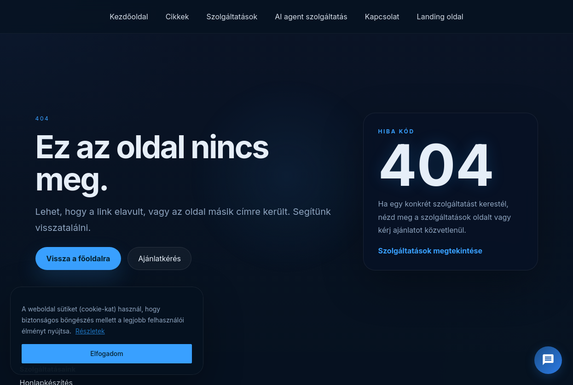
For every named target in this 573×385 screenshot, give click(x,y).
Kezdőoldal (129, 16)
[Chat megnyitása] (548, 360)
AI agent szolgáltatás (311, 16)
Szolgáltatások (232, 16)
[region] (106, 331)
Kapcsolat (382, 16)
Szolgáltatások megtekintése (430, 250)
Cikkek (177, 16)
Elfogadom (106, 353)
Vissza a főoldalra (78, 258)
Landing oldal (440, 16)
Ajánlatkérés (159, 258)
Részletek (90, 331)
